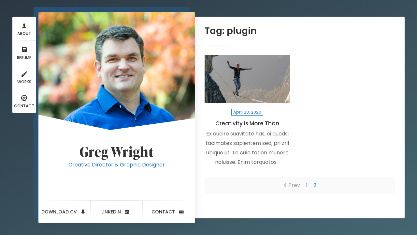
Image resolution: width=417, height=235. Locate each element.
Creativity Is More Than (247, 123)
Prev (294, 185)
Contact (24, 101)
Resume (24, 52)
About (24, 28)
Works (24, 77)
